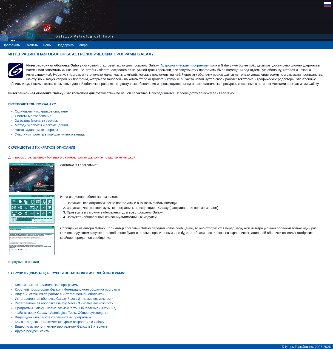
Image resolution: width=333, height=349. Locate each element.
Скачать (32, 45)
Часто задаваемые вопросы (36, 130)
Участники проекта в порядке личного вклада (50, 134)
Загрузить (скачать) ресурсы (37, 120)
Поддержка (65, 45)
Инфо (83, 45)
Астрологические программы (184, 65)
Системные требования (33, 116)
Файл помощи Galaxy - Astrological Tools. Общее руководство (61, 312)
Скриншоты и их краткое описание (41, 111)
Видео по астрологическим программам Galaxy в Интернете (61, 326)
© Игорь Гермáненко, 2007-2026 (306, 347)
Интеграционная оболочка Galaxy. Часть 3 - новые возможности (64, 303)
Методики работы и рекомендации (41, 125)
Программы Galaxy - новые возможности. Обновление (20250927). (66, 308)
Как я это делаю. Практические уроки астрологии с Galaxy (59, 322)
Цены (47, 45)
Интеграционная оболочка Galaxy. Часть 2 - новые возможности (64, 298)
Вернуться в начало (23, 262)
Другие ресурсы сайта (32, 331)
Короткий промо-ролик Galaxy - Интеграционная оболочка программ (67, 289)
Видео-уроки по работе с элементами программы (53, 317)
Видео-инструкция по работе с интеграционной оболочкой (59, 294)
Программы (11, 45)
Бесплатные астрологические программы (47, 285)
